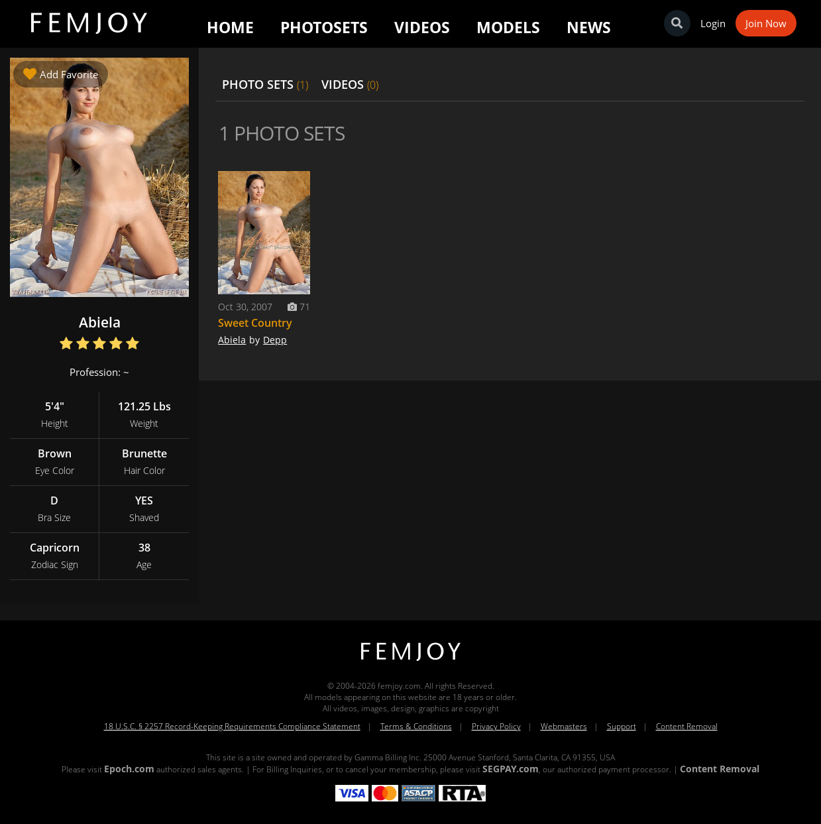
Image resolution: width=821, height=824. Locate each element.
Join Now (766, 23)
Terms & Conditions (416, 726)
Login (713, 23)
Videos (422, 27)
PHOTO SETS (265, 84)
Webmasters (564, 726)
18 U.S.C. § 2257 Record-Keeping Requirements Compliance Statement (232, 726)
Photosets (324, 27)
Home (230, 27)
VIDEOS (349, 84)
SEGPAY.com (510, 768)
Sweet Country (255, 323)
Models (508, 27)
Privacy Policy (496, 726)
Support (621, 726)
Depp (275, 339)
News (589, 27)
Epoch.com (129, 768)
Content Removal (687, 726)
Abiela (232, 339)
